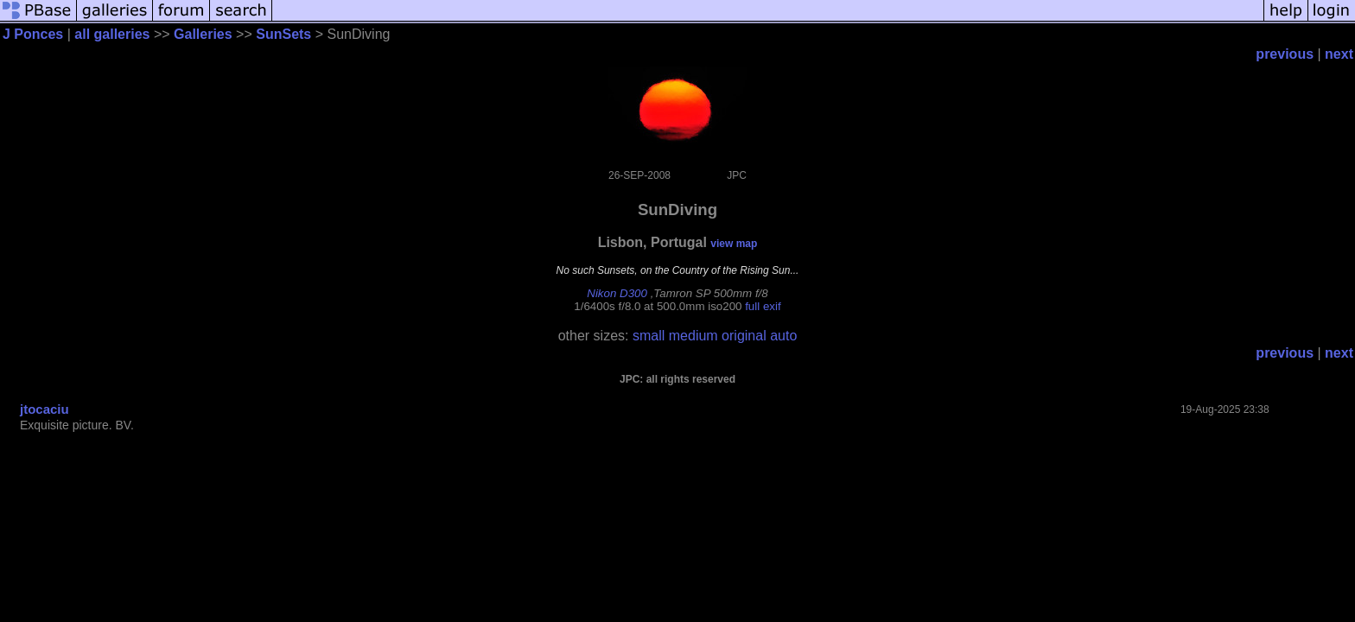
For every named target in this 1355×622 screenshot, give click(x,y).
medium (693, 335)
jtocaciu (44, 409)
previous (1285, 54)
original (744, 335)
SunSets (283, 34)
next (1339, 54)
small (649, 335)
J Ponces (33, 34)
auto (783, 335)
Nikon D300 (617, 293)
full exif (762, 306)
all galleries (111, 34)
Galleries (203, 34)
